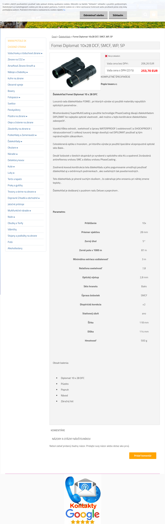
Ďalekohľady (65, 36)
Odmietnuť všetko (93, 15)
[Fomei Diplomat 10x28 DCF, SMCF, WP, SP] (75, 54)
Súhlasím (118, 15)
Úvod (54, 36)
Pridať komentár (142, 456)
